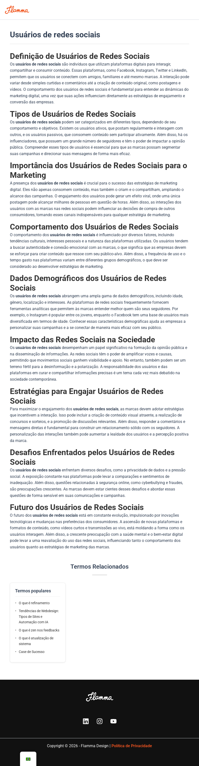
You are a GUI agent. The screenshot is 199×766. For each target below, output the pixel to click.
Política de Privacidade (131, 745)
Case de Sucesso (31, 652)
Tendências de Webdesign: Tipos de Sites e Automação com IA (39, 616)
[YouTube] (113, 721)
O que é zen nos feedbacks (39, 630)
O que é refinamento (34, 603)
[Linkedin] (86, 721)
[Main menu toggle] (189, 9)
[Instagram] (99, 721)
